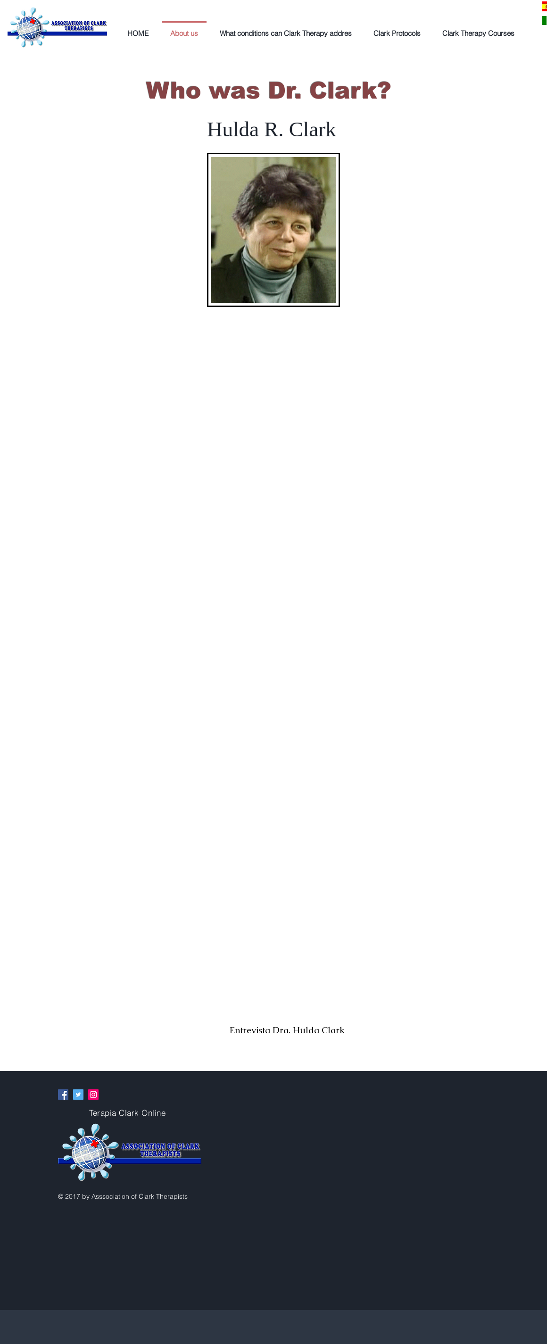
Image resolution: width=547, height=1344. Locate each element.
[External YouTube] (287, 959)
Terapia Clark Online (127, 1113)
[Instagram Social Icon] (93, 1094)
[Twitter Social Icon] (78, 1094)
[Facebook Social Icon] (63, 1094)
